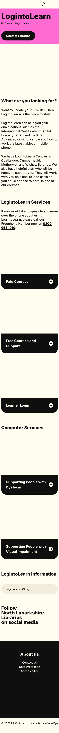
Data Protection (29, 666)
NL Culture (6, 23)
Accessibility (29, 671)
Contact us (29, 662)
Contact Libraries (18, 35)
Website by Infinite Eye (44, 723)
